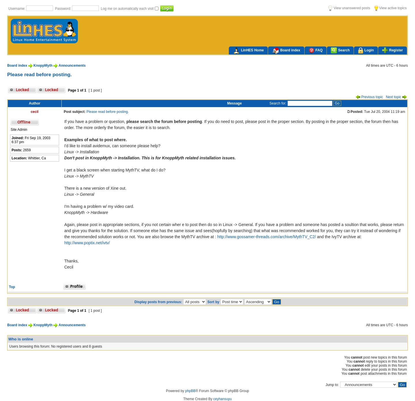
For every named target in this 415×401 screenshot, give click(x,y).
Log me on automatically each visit (128, 9)
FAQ (316, 50)
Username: (17, 9)
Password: (63, 9)
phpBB (190, 391)
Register (392, 50)
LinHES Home (248, 50)
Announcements (72, 66)
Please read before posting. (39, 74)
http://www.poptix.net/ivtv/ (87, 242)
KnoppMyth (42, 66)
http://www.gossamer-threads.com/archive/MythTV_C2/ (266, 236)
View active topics (390, 8)
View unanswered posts (349, 8)
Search (340, 50)
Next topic (396, 97)
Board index (286, 50)
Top (12, 287)
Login (366, 50)
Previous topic (369, 97)
